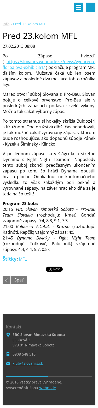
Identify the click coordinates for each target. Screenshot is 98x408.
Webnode (47, 387)
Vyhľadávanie (90, 7)
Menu (78, 7)
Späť (18, 280)
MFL (23, 259)
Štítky (9, 259)
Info (6, 23)
